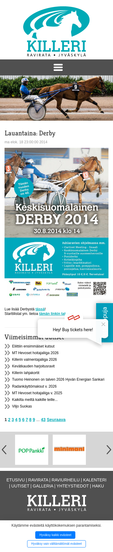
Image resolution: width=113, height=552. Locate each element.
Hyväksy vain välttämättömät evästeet (56, 543)
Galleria (43, 486)
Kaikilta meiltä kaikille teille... (35, 400)
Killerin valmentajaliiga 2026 (34, 359)
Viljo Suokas (22, 406)
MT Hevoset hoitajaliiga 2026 (35, 353)
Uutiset (20, 486)
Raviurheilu (66, 479)
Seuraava (56, 419)
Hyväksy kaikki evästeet (55, 535)
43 (43, 419)
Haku (98, 486)
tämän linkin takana (56, 314)
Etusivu (16, 479)
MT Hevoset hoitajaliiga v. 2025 (37, 393)
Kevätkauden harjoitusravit (33, 366)
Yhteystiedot (73, 486)
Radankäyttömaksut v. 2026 (34, 386)
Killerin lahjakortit (25, 373)
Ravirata (38, 479)
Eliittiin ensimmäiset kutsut (33, 346)
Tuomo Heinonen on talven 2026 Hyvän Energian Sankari (58, 379)
